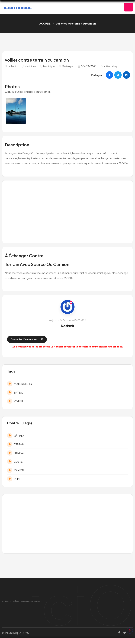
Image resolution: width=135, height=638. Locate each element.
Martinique (30, 66)
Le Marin (12, 66)
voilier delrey (111, 66)
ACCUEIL (44, 23)
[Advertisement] (67, 211)
